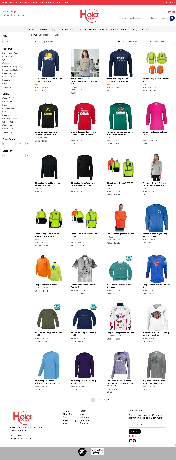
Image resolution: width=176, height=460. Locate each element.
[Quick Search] (134, 18)
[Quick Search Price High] (164, 18)
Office (114, 29)
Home (4, 2)
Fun (78, 29)
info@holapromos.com (14, 15)
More (145, 29)
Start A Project (63, 2)
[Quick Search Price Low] (154, 18)
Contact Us (68, 417)
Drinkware (67, 29)
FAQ (65, 423)
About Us (13, 2)
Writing (135, 29)
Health (103, 29)
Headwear (90, 29)
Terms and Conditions (84, 421)
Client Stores (46, 2)
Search (82, 411)
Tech (124, 29)
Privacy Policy (69, 420)
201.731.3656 (9, 12)
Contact (35, 2)
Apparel (31, 29)
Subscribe (134, 431)
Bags (55, 29)
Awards (44, 29)
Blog (81, 414)
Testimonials (24, 2)
